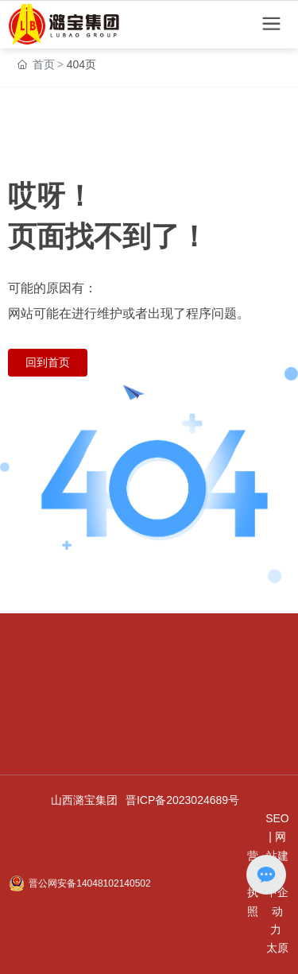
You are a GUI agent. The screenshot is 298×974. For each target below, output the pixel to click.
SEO (277, 818)
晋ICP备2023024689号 (182, 800)
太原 (277, 947)
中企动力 (277, 911)
